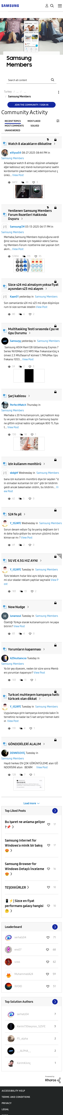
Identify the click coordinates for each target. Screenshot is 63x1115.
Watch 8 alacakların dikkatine (30, 144)
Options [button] (53, 92)
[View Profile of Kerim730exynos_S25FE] (31, 1026)
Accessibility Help (13, 1090)
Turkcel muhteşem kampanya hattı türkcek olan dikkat (33, 697)
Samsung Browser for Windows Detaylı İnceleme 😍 (24, 869)
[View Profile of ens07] (18, 949)
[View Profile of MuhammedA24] (23, 974)
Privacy (6, 1103)
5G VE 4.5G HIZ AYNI (23, 561)
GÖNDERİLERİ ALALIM (24, 744)
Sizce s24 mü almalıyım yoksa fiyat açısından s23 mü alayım (33, 287)
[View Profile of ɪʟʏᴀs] (17, 961)
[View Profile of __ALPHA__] (24, 1050)
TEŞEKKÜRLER (16, 887)
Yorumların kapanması (24, 649)
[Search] (32, 80)
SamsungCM (17, 226)
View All (32, 810)
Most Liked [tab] (34, 121)
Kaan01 (14, 296)
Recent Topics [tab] (13, 121)
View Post (18, 175)
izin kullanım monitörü (24, 464)
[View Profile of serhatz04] (20, 937)
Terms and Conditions (16, 1097)
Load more (30, 803)
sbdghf (14, 472)
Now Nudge (16, 607)
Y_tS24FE (15, 523)
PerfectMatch (18, 404)
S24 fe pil (15, 514)
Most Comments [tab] (14, 125)
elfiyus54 (15, 152)
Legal (5, 1109)
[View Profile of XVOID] (18, 986)
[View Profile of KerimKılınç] (24, 1063)
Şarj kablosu (17, 396)
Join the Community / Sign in (31, 104)
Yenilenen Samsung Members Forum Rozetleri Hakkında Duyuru (30, 215)
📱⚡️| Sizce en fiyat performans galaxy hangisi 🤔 (24, 906)
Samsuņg (15, 341)
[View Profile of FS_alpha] (22, 1038)
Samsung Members (12, 158)
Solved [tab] (35, 125)
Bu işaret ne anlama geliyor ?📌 (25, 824)
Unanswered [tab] (12, 130)
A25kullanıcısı (18, 658)
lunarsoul (15, 615)
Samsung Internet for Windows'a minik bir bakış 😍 (24, 845)
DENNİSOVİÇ (17, 753)
